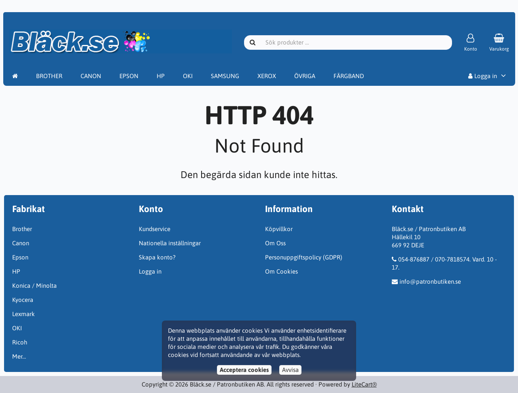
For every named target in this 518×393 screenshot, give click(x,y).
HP (161, 75)
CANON (91, 75)
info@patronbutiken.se (430, 281)
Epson (20, 257)
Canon (20, 243)
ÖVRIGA (304, 75)
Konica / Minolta (34, 285)
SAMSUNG (225, 75)
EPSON (128, 75)
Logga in (482, 75)
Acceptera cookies (244, 369)
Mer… (19, 356)
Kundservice (154, 228)
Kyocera (22, 299)
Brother (22, 228)
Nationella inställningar (170, 243)
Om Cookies (281, 271)
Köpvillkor (279, 228)
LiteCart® (364, 384)
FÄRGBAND (348, 75)
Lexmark (23, 313)
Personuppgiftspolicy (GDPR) (303, 257)
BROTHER (49, 75)
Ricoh (19, 342)
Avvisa (290, 369)
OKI (188, 75)
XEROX (266, 75)
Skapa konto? (157, 257)
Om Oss (275, 243)
